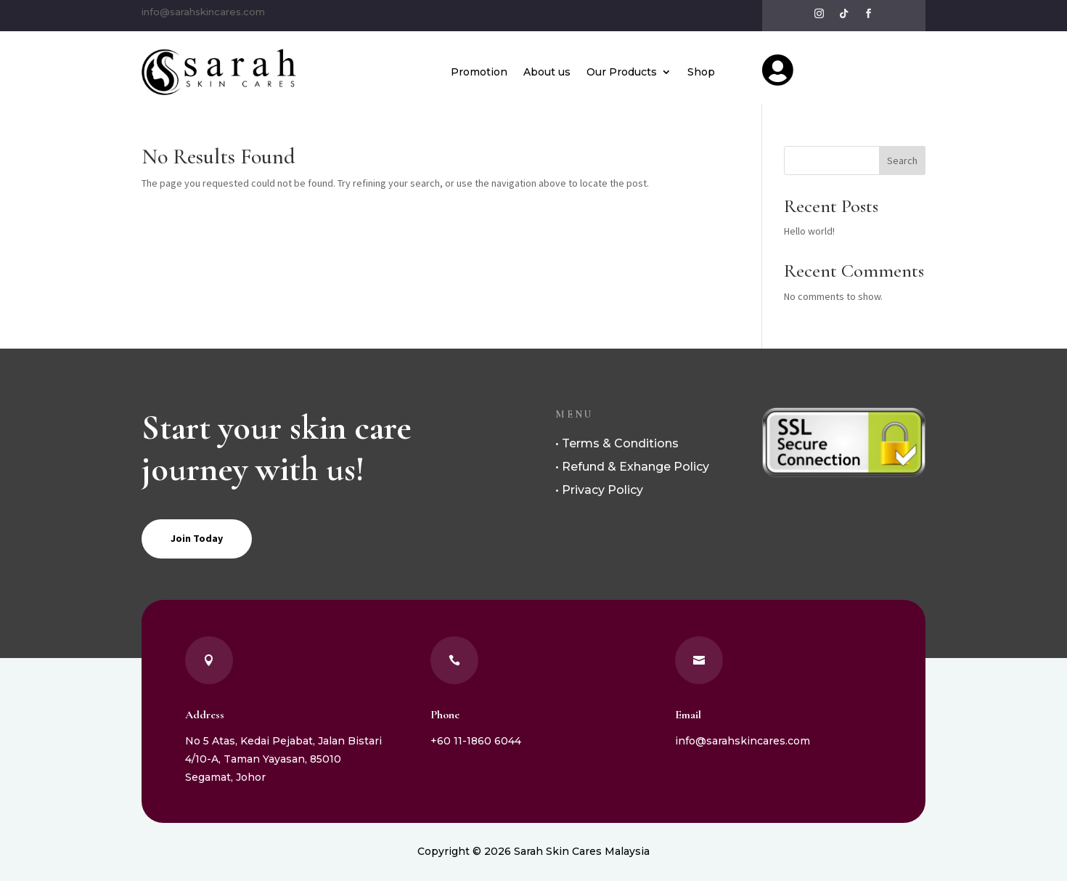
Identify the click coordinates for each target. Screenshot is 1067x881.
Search (902, 160)
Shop (701, 71)
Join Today (197, 538)
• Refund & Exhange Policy (632, 467)
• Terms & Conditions (617, 443)
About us (547, 71)
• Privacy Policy (599, 490)
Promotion (479, 71)
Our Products (621, 71)
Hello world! (809, 230)
